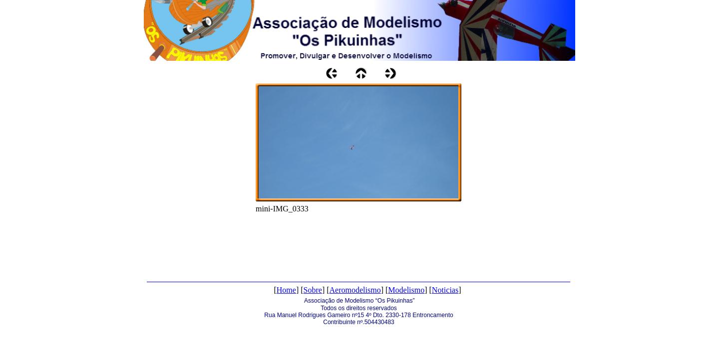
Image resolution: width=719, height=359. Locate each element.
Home (286, 290)
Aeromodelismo (355, 290)
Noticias (445, 290)
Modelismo (406, 290)
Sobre (313, 290)
